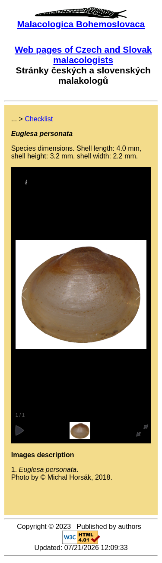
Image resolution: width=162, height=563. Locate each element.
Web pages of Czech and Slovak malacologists (83, 54)
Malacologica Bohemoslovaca (81, 24)
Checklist (39, 119)
